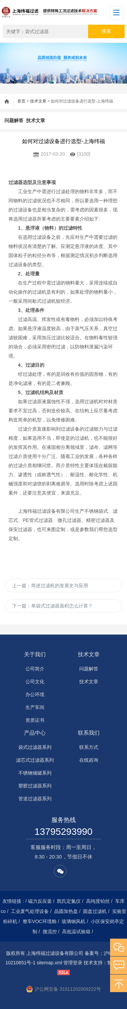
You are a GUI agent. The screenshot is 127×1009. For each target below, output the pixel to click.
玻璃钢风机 (73, 921)
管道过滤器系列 (34, 798)
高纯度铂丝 (98, 901)
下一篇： (52, 606)
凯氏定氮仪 (69, 901)
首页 (21, 101)
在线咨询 (88, 760)
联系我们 (89, 733)
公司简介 (34, 668)
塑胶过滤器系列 (34, 785)
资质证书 (34, 720)
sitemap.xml (49, 962)
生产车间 (34, 707)
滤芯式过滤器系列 (35, 760)
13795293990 (63, 831)
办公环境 (34, 694)
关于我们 (35, 654)
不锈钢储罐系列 (34, 773)
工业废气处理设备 (30, 911)
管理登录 (72, 962)
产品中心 (35, 733)
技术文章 (38, 101)
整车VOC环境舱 (40, 921)
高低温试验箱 (76, 931)
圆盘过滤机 (95, 911)
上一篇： (50, 585)
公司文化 (34, 681)
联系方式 (88, 747)
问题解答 (13, 120)
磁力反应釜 (40, 901)
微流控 (50, 931)
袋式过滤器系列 (34, 747)
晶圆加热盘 (66, 911)
